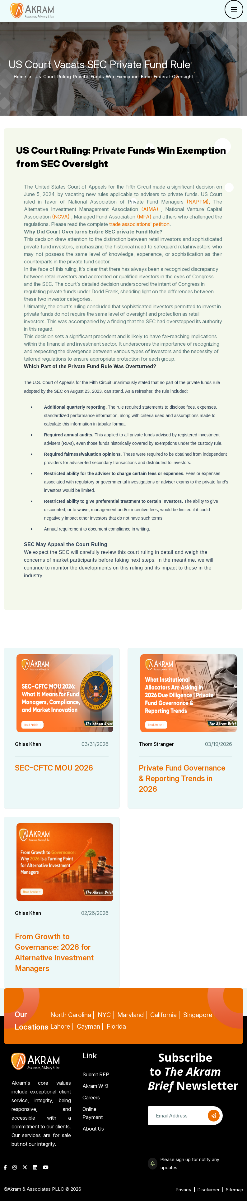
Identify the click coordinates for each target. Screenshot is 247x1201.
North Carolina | (72, 1015)
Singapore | (199, 1015)
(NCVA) (62, 217)
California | (165, 1015)
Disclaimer (208, 1190)
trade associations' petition (140, 224)
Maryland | (132, 1015)
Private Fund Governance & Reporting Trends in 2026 (182, 778)
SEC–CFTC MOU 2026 (54, 767)
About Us (93, 1129)
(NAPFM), (199, 202)
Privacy (183, 1190)
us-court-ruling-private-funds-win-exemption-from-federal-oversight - (117, 76)
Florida (116, 1026)
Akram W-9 (95, 1086)
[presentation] (195, 1143)
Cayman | (90, 1026)
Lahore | (62, 1026)
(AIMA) (152, 209)
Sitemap (234, 1190)
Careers (91, 1097)
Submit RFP (95, 1074)
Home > (24, 76)
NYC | (106, 1015)
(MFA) (144, 217)
